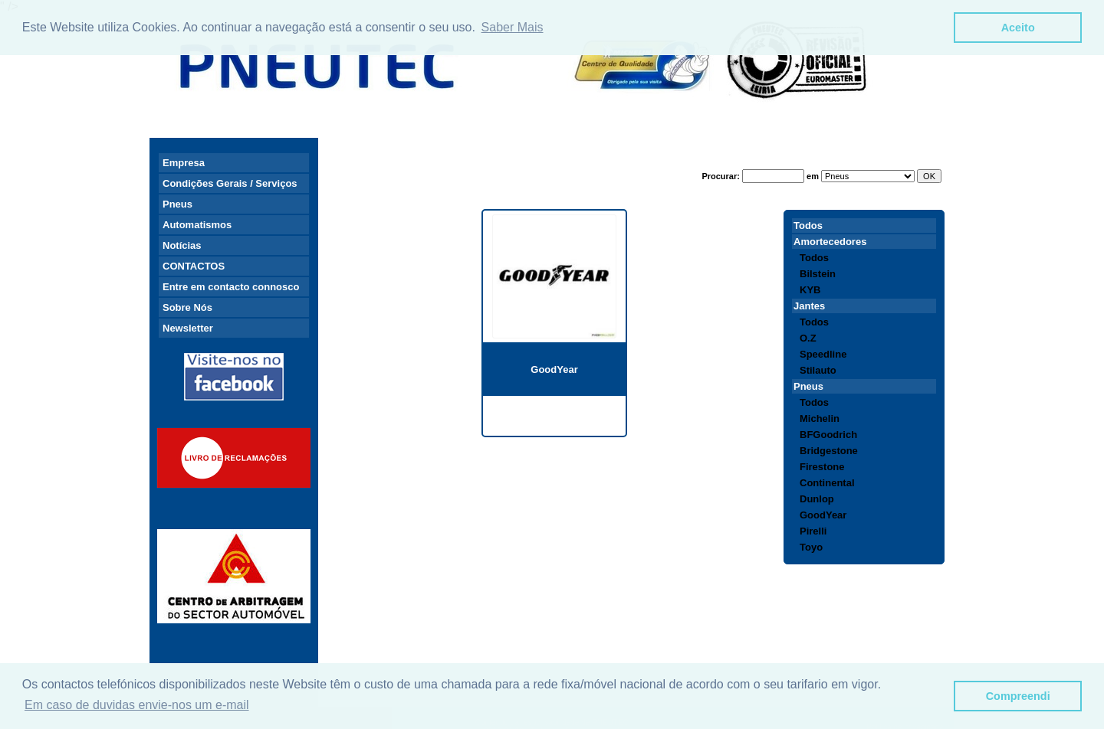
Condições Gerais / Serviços (230, 183)
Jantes (809, 306)
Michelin (820, 418)
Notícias (182, 245)
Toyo (811, 547)
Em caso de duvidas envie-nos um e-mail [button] (137, 704)
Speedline (823, 354)
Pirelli (813, 531)
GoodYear (554, 369)
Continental (827, 483)
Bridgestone (829, 450)
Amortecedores (830, 241)
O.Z (808, 338)
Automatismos (197, 224)
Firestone (822, 466)
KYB (810, 290)
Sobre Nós (187, 307)
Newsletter (188, 328)
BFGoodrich (828, 434)
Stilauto (818, 370)
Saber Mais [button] (512, 27)
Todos (808, 225)
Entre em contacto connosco (231, 287)
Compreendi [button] (1018, 696)
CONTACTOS (194, 266)
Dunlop (817, 499)
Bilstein (818, 274)
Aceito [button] (1018, 27)
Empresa (184, 162)
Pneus (177, 204)
